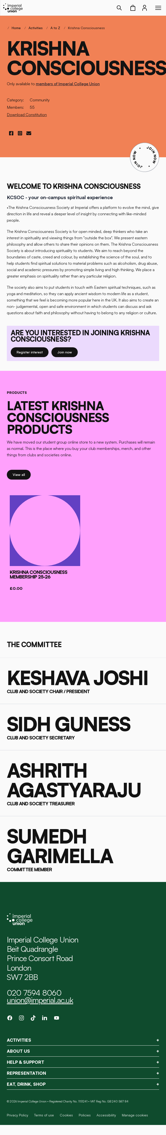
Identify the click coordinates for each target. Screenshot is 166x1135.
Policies (85, 1115)
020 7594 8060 (34, 993)
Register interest (33, 352)
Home (16, 28)
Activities (36, 28)
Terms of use (44, 1115)
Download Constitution (27, 114)
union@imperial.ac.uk (40, 1000)
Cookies (66, 1115)
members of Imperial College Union (68, 83)
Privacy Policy (17, 1115)
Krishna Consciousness (86, 28)
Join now (67, 352)
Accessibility (106, 1115)
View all (22, 474)
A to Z (55, 28)
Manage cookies (135, 1115)
